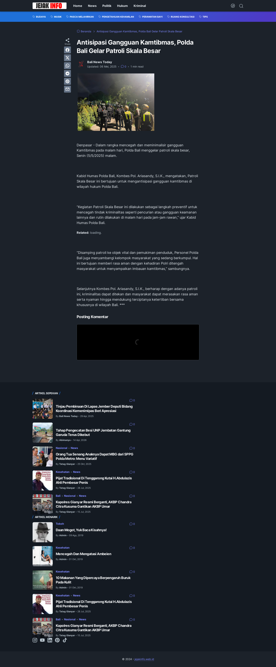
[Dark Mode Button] (233, 5)
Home (77, 6)
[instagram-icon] (35, 640)
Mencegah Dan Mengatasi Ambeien (83, 554)
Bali (58, 495)
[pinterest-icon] (57, 640)
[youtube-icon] (42, 640)
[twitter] (67, 57)
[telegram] (67, 73)
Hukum (122, 6)
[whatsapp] (67, 65)
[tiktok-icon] (64, 640)
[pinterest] (67, 81)
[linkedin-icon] (50, 640)
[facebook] (67, 49)
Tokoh (60, 523)
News (92, 6)
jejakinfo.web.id (144, 659)
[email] (67, 89)
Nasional (61, 448)
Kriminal (140, 6)
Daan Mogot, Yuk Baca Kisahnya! (81, 530)
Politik (106, 6)
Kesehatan (63, 471)
